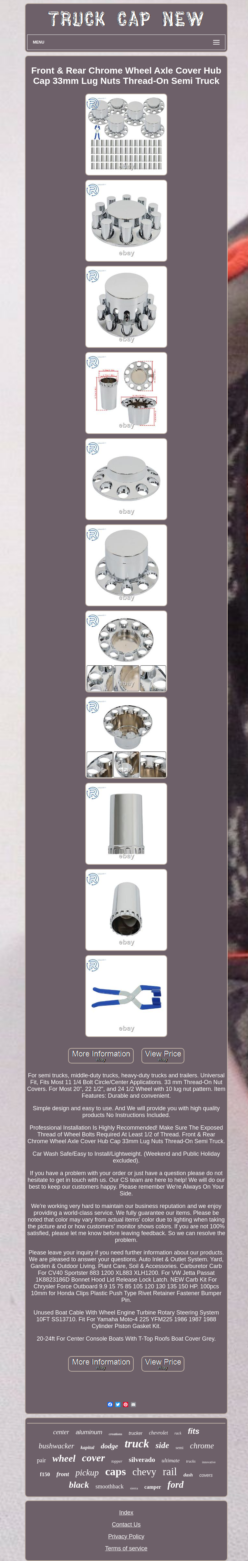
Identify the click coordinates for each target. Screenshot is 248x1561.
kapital (88, 1447)
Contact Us (126, 1524)
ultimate (171, 1460)
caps (115, 1471)
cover (93, 1458)
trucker (135, 1433)
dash (188, 1474)
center (61, 1431)
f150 (45, 1474)
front (63, 1474)
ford (176, 1484)
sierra (134, 1488)
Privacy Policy (126, 1536)
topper (116, 1461)
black (79, 1485)
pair (41, 1460)
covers (205, 1475)
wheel (64, 1458)
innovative (209, 1462)
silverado (142, 1460)
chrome (202, 1445)
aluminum (89, 1432)
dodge (109, 1446)
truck (137, 1443)
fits (193, 1431)
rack (177, 1433)
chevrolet (158, 1432)
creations (115, 1434)
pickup (87, 1472)
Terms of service (126, 1548)
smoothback (110, 1486)
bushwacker (56, 1446)
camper (152, 1487)
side (162, 1445)
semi (180, 1447)
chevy (144, 1471)
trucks (190, 1461)
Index (126, 1512)
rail (170, 1471)
